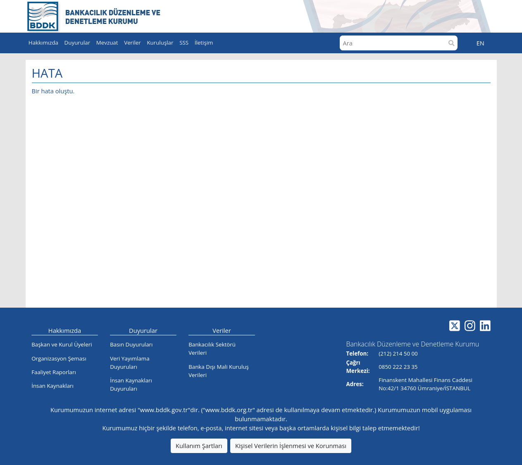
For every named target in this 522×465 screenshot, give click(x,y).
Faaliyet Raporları (53, 372)
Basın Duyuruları (131, 344)
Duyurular (143, 330)
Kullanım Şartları (199, 445)
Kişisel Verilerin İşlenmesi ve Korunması (290, 445)
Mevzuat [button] (107, 42)
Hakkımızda (64, 330)
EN (480, 43)
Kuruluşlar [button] (160, 42)
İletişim (204, 42)
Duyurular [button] (77, 42)
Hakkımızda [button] (43, 42)
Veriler (221, 330)
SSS (183, 42)
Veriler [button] (132, 42)
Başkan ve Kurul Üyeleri (61, 344)
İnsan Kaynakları (52, 385)
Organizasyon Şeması (58, 358)
